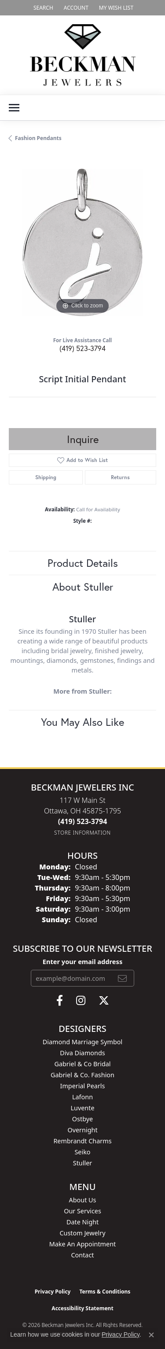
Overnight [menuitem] (82, 1130)
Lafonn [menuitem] (82, 1097)
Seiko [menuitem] (82, 1152)
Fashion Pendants (38, 138)
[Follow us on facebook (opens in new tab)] (59, 1000)
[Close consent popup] (151, 1335)
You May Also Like (82, 722)
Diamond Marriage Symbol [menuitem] (82, 1042)
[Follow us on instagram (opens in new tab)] (81, 1000)
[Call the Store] (82, 821)
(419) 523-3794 (82, 348)
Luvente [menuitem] (82, 1108)
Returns (120, 477)
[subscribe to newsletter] (122, 978)
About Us (82, 1200)
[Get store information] (82, 832)
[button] (42, 7)
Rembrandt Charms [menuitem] (82, 1141)
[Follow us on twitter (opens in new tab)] (104, 1000)
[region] (82, 242)
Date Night (82, 1222)
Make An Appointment (82, 1244)
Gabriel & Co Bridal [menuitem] (82, 1064)
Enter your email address (82, 961)
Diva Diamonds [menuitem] (82, 1053)
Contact (82, 1255)
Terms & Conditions (104, 1291)
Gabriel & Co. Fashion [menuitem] (82, 1075)
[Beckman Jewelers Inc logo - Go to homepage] (83, 55)
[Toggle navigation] (14, 107)
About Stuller (82, 587)
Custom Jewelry (82, 1233)
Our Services (82, 1211)
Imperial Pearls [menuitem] (82, 1086)
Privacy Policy (53, 1291)
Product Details (83, 563)
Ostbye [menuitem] (82, 1119)
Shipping (45, 477)
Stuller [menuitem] (82, 1163)
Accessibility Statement (82, 1308)
